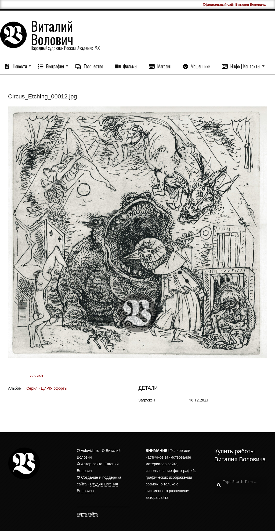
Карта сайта (87, 514)
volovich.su (90, 450)
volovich (36, 375)
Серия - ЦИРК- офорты (46, 388)
